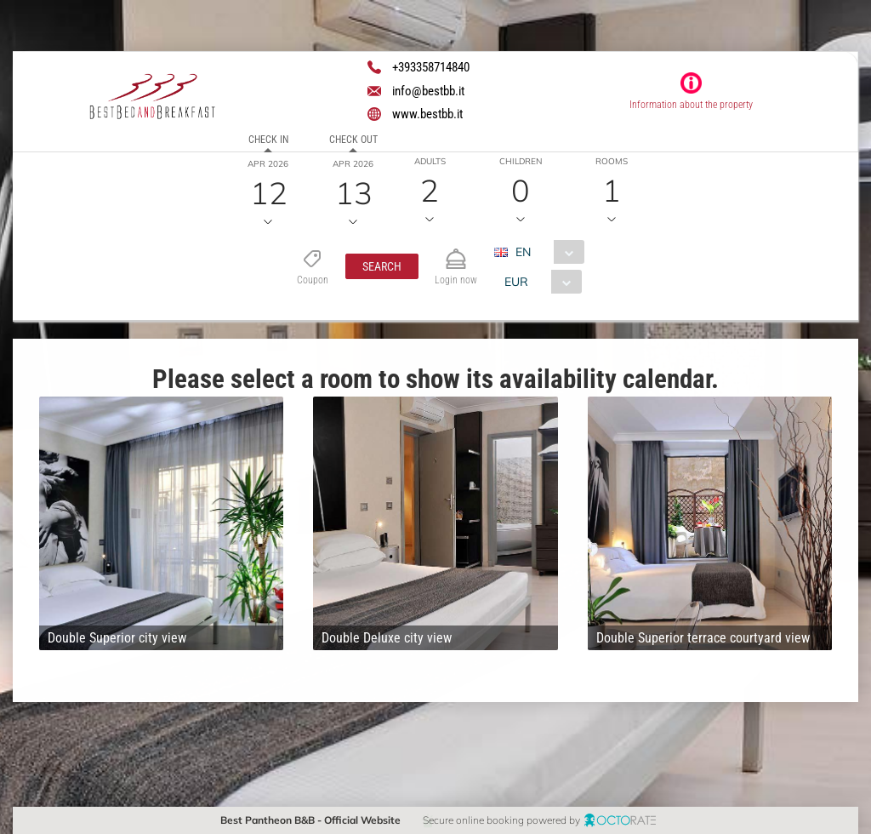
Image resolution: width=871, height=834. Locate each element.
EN (523, 252)
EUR (516, 281)
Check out (353, 139)
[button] (381, 266)
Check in (268, 139)
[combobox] (546, 252)
